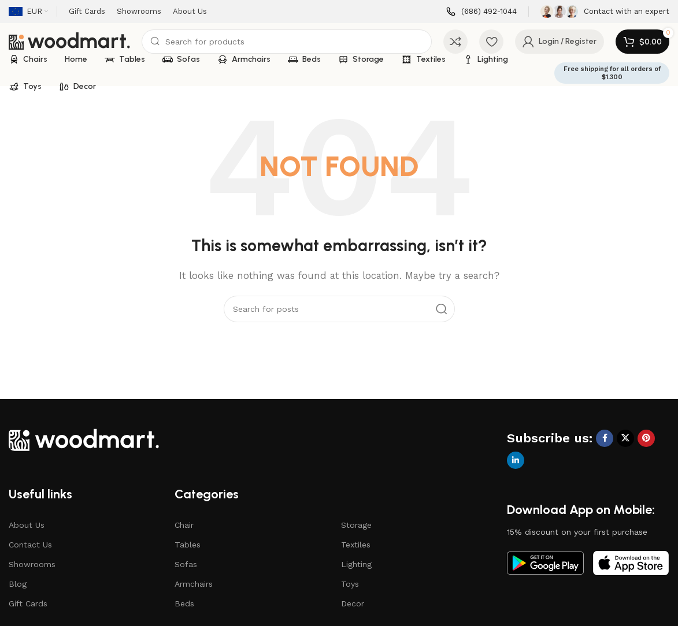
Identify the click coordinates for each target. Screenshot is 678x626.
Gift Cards (28, 603)
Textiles (356, 544)
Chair (184, 525)
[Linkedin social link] (515, 460)
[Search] (287, 41)
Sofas (186, 564)
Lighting (356, 564)
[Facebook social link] (604, 438)
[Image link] (84, 439)
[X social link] (625, 438)
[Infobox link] (481, 12)
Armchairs (194, 583)
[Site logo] (69, 41)
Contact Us (30, 544)
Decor (352, 603)
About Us (27, 525)
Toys (350, 583)
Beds (184, 603)
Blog (18, 583)
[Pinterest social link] (646, 438)
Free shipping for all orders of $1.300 (612, 72)
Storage (356, 525)
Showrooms (32, 564)
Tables (188, 544)
